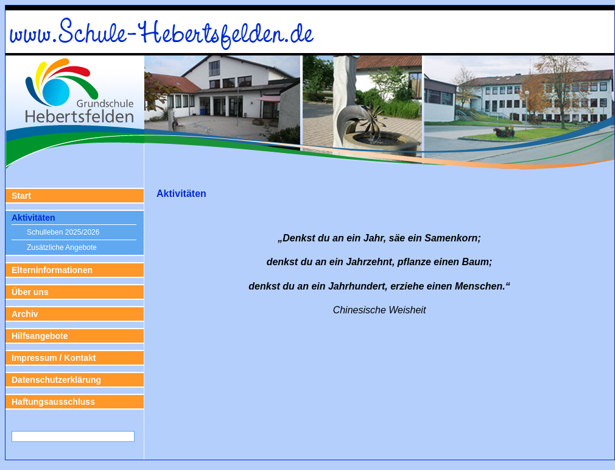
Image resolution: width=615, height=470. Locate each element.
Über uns (30, 292)
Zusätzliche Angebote (62, 247)
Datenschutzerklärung (56, 380)
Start (21, 196)
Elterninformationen (52, 270)
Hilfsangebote (40, 336)
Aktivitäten (33, 218)
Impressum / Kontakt (54, 358)
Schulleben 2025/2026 (63, 232)
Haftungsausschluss (53, 402)
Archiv (25, 314)
